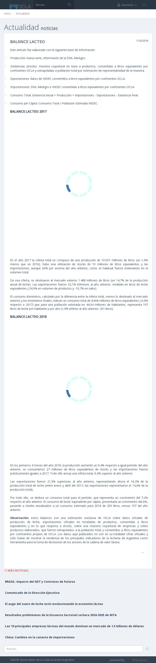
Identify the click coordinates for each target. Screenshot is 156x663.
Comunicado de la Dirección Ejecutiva (32, 593)
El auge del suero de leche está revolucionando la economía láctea (54, 604)
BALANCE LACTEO (27, 41)
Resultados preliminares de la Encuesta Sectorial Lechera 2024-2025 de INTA (61, 615)
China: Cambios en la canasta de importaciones (40, 637)
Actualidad (22, 13)
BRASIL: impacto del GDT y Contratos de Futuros (40, 581)
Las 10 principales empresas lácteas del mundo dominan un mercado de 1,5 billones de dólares (74, 626)
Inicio (7, 13)
